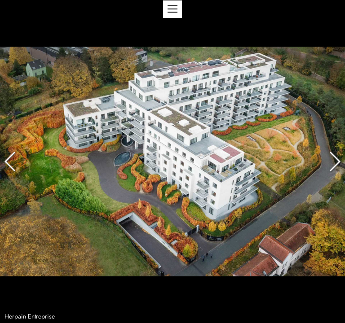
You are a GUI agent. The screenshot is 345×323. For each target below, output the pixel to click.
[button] (172, 9)
